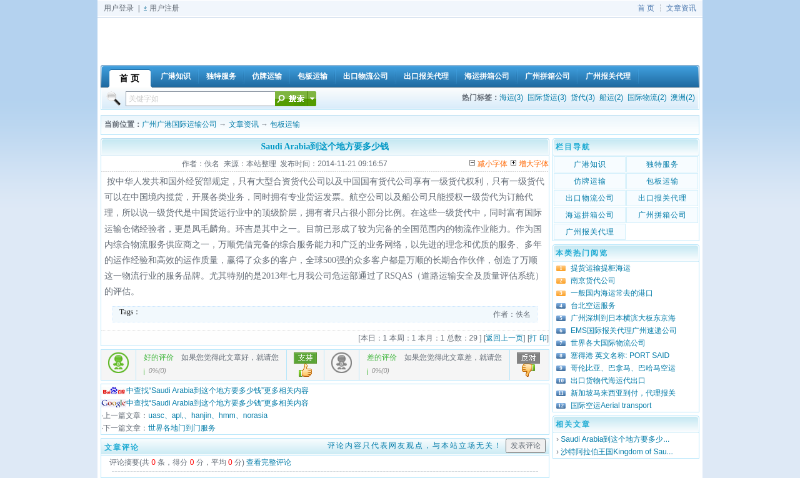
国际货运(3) (547, 97)
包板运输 (285, 124)
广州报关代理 (590, 231)
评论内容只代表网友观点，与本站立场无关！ (415, 445)
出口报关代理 (662, 198)
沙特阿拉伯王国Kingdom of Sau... (616, 451)
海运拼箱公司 (590, 215)
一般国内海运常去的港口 (612, 293)
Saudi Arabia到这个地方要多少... (615, 439)
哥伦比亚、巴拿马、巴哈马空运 (623, 368)
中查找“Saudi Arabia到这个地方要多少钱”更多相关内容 (205, 390)
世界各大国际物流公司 (608, 343)
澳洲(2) (683, 97)
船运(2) (611, 97)
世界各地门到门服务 (182, 428)
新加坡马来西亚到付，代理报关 (623, 393)
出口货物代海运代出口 (608, 380)
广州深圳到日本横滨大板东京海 (623, 318)
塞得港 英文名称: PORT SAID (620, 355)
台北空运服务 (593, 305)
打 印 (537, 338)
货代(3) (583, 97)
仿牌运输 (590, 181)
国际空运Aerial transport (611, 405)
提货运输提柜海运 (601, 268)
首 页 (646, 8)
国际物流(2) (647, 97)
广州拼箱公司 (662, 215)
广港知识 (590, 164)
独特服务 (662, 164)
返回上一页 (504, 338)
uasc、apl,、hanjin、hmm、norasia (208, 415)
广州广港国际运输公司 (179, 124)
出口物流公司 (590, 198)
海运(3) (511, 97)
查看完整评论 (268, 462)
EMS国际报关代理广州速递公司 (624, 330)
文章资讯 (681, 8)
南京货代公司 (593, 280)
